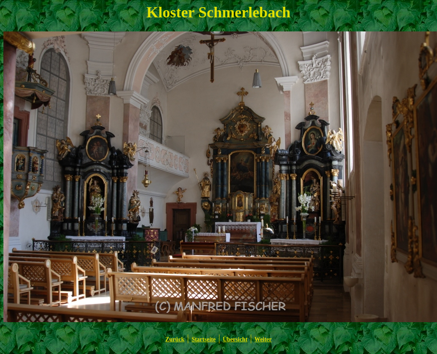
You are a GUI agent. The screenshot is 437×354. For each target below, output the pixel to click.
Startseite (203, 339)
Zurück (174, 339)
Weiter (262, 339)
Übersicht (235, 339)
